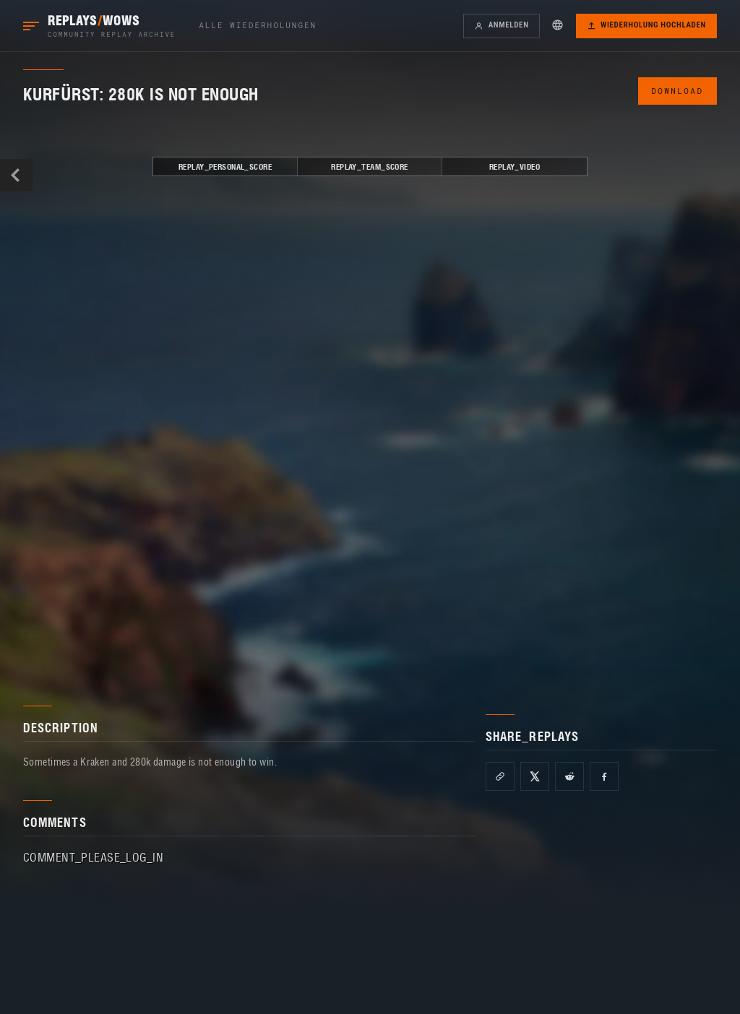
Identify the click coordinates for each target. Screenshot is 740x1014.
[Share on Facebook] (604, 776)
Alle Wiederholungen (258, 25)
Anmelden (501, 25)
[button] (558, 24)
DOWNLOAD (677, 90)
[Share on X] (534, 776)
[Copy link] (500, 776)
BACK (16, 175)
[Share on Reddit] (569, 776)
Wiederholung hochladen (646, 25)
